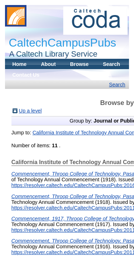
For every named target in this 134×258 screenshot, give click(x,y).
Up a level (30, 111)
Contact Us (25, 75)
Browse (79, 64)
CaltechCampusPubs (62, 42)
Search (111, 64)
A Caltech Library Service (51, 53)
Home (19, 64)
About (48, 64)
